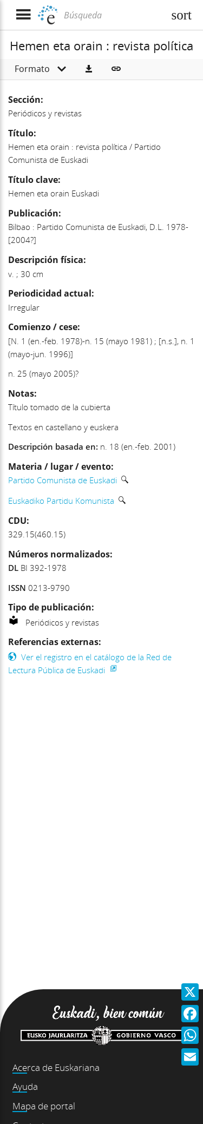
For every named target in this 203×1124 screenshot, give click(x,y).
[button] (89, 69)
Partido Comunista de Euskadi (62, 480)
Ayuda (25, 1086)
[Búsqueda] (112, 15)
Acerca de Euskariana (56, 1067)
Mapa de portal (43, 1106)
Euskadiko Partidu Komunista (61, 500)
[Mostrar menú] (23, 15)
